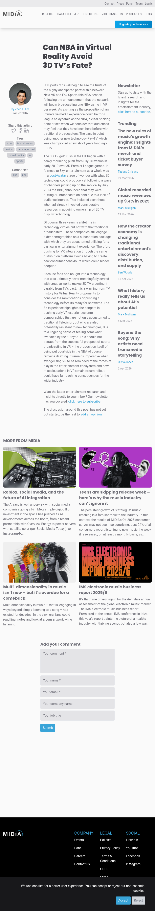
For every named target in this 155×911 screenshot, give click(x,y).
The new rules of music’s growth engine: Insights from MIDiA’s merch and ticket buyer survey (134, 148)
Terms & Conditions (108, 858)
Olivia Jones (125, 362)
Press (120, 3)
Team (139, 3)
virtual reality (16, 155)
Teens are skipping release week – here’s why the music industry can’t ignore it (114, 497)
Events (79, 840)
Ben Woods (125, 272)
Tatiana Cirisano (128, 171)
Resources (134, 14)
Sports (20, 161)
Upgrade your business (133, 24)
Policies (105, 840)
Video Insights (112, 14)
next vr (9, 149)
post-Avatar (57, 175)
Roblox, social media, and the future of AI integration (33, 495)
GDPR (104, 869)
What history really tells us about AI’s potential (131, 299)
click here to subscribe (84, 401)
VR (30, 155)
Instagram (133, 864)
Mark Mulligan (127, 208)
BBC (15, 175)
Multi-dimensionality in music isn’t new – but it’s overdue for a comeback (36, 592)
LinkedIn (132, 840)
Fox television (25, 143)
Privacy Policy (110, 848)
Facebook (133, 856)
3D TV (9, 143)
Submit (48, 728)
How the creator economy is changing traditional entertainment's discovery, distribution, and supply (135, 245)
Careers (79, 856)
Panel (129, 3)
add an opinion (91, 414)
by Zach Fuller (20, 109)
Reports (48, 14)
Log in (149, 3)
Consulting (90, 14)
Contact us (82, 864)
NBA (24, 175)
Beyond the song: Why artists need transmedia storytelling (130, 344)
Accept (123, 900)
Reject (138, 900)
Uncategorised (26, 149)
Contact (109, 3)
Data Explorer (68, 14)
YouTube (132, 848)
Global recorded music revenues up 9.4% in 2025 (134, 195)
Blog (148, 14)
